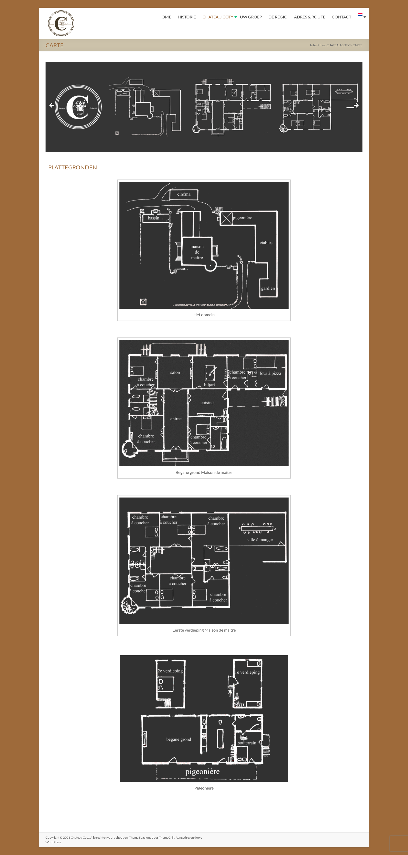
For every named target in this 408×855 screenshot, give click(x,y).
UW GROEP (251, 16)
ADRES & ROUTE (309, 16)
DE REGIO (278, 16)
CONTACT (341, 16)
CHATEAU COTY (217, 16)
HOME (164, 16)
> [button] (356, 106)
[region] (204, 107)
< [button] (52, 106)
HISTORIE (187, 16)
